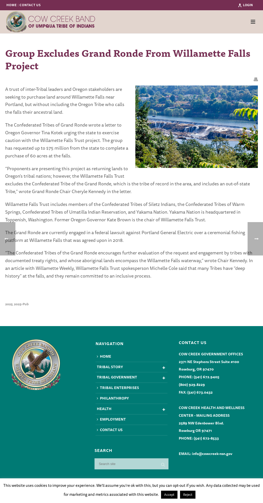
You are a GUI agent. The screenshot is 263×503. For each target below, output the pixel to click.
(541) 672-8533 (206, 438)
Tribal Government (117, 377)
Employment (111, 419)
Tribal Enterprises (118, 388)
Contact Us (110, 430)
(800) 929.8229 (192, 384)
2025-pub (21, 304)
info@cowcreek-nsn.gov (212, 454)
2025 (9, 304)
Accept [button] (169, 494)
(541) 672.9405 (206, 377)
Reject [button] (187, 494)
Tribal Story (110, 367)
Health (104, 409)
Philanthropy (113, 398)
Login (245, 5)
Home (104, 356)
